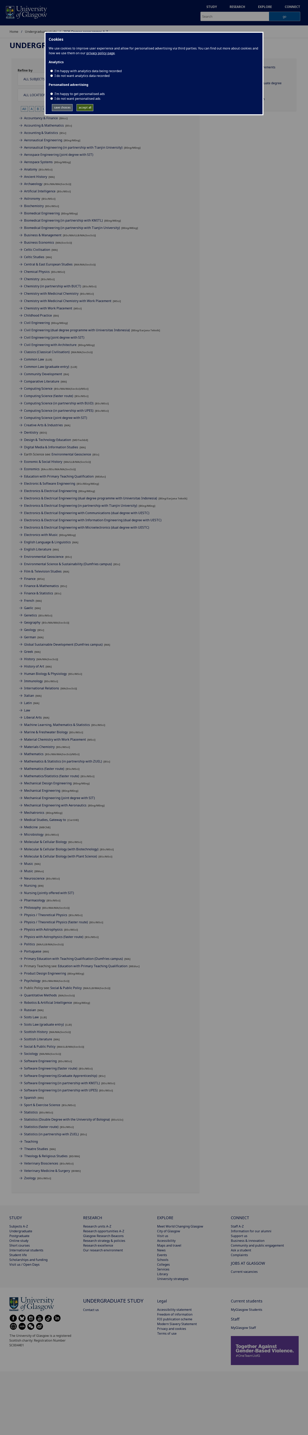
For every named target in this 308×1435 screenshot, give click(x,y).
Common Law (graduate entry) (50, 366)
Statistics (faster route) (49, 1127)
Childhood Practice (41, 315)
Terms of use (167, 1333)
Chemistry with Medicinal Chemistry (59, 293)
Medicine (37, 827)
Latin (31, 703)
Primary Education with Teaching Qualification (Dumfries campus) (77, 958)
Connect (292, 7)
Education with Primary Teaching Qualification (65, 476)
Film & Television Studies (46, 571)
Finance (34, 579)
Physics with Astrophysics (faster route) (61, 937)
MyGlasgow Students (246, 1309)
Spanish (34, 1097)
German (34, 637)
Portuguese (36, 951)
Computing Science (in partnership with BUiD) (66, 403)
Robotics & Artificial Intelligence (57, 1002)
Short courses (19, 1245)
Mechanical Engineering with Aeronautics (64, 805)
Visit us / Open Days (24, 1264)
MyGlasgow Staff (243, 1328)
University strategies (172, 1279)
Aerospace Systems (47, 162)
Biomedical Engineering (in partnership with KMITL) (72, 220)
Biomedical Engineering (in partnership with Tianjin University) (81, 228)
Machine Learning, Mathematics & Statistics (64, 725)
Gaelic (32, 608)
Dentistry (35, 432)
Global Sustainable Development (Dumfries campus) (67, 644)
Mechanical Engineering (51, 790)
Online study (18, 1240)
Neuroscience (42, 878)
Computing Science (56, 388)
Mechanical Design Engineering (57, 783)
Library (162, 1274)
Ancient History (39, 176)
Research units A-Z (97, 1226)
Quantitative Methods (49, 995)
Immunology (41, 681)
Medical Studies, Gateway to (51, 820)
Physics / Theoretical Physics (53, 915)
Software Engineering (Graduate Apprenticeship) (64, 1076)
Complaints (239, 1255)
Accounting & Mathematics (48, 125)
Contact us (91, 1310)
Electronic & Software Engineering (61, 483)
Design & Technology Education (56, 440)
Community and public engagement (257, 1245)
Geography (46, 622)
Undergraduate (20, 1231)
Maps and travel (169, 1245)
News (161, 1250)
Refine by (25, 70)
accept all (85, 107)
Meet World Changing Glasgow (180, 1226)
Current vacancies (244, 1271)
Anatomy (38, 169)
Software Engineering (48, 1061)
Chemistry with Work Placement (53, 308)
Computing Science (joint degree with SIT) (55, 418)
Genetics (38, 615)
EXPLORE (165, 1217)
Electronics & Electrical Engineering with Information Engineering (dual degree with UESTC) (92, 520)
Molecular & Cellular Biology (53, 842)
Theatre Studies (40, 1149)
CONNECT (240, 1217)
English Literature (41, 549)
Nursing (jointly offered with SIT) (49, 893)
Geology (34, 630)
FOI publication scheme (174, 1319)
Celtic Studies (38, 257)
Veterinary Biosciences (49, 1163)
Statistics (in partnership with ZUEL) (55, 1134)
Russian (34, 1010)
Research (237, 7)
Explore (265, 7)
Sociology (42, 1053)
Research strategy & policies (104, 1240)
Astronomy (39, 198)
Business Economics (48, 242)
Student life (18, 1255)
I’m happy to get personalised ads (79, 94)
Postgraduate (19, 1236)
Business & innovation (247, 1240)
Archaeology (47, 184)
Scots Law (35, 1017)
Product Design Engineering (54, 973)
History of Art (38, 666)
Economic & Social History (57, 461)
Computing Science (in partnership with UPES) (66, 410)
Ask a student (241, 1250)
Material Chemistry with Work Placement (59, 739)
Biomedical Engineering (51, 213)
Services (163, 1269)
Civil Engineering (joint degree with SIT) (54, 337)
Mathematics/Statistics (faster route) (59, 776)
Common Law (38, 359)
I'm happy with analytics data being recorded (88, 71)
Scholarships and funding (28, 1260)
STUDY (15, 1217)
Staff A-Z (237, 1226)
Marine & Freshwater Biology (53, 732)
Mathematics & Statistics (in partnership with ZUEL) (67, 761)
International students (26, 1250)
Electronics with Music (50, 535)
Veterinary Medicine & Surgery (52, 1171)
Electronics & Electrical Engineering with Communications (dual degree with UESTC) (86, 513)
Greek (32, 651)
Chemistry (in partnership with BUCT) (60, 286)
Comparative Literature (45, 381)
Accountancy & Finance (46, 118)
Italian (33, 695)
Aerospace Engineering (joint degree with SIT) (58, 154)
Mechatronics (43, 812)
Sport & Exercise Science (50, 1105)
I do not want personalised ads (77, 98)
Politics (44, 944)
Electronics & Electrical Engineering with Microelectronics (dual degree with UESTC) (86, 527)
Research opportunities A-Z (103, 1231)
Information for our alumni (251, 1231)
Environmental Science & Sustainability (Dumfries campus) (72, 564)
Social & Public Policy (80, 988)
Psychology (46, 981)
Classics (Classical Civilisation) (58, 352)
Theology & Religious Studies (52, 1156)
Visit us (162, 1236)
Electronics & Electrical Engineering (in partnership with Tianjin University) (89, 505)
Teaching (31, 1141)
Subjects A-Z (18, 1226)
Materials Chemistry (47, 747)
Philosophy (47, 907)
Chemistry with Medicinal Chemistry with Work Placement (72, 301)
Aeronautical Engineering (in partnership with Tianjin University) (82, 147)
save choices (62, 107)
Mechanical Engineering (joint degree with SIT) (59, 798)
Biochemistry (41, 206)
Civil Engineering (46, 323)
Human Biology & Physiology (53, 673)
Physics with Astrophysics (51, 929)
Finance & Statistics (42, 593)
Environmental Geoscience (75, 454)
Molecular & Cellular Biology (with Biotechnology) (69, 849)
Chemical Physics (44, 271)
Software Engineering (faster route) (58, 1068)
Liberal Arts (36, 717)
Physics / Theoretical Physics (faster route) (63, 922)
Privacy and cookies (171, 1328)
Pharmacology (42, 900)
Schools (162, 1260)
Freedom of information (174, 1314)
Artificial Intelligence (47, 191)
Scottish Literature (42, 1039)
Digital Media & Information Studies (55, 447)
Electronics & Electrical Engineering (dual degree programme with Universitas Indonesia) (105, 498)
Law (27, 710)
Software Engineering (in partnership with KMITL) (69, 1083)
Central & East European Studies (60, 264)
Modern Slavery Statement (177, 1324)
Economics (50, 469)
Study (211, 7)
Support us (239, 1236)
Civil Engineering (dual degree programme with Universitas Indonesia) (92, 330)
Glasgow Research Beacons (103, 1236)
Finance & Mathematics (45, 586)
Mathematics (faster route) (52, 768)
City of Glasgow (168, 1231)
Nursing (34, 885)
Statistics (38, 1112)
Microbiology (41, 834)
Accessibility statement (174, 1309)
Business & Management (60, 235)
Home (14, 31)
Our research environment (103, 1250)
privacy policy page (100, 53)
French (33, 600)
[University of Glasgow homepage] (26, 12)
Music (32, 863)
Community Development (46, 374)
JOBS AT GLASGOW (248, 1263)
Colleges (163, 1264)
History (41, 659)
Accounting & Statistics (45, 133)
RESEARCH (92, 1217)
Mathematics (52, 754)
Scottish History (47, 1032)
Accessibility (166, 1240)
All (24, 109)
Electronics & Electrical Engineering (59, 491)
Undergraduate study (41, 31)
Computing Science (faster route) (56, 396)
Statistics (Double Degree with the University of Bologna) (73, 1119)
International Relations (50, 688)
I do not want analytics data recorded (82, 76)
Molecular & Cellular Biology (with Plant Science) (68, 856)
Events (162, 1255)
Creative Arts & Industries (47, 425)
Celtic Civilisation (41, 249)
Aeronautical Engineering (52, 140)
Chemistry (39, 279)
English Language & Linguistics (51, 542)
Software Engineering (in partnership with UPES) (68, 1090)
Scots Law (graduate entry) (48, 1024)
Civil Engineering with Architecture (59, 345)
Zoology (37, 1178)
